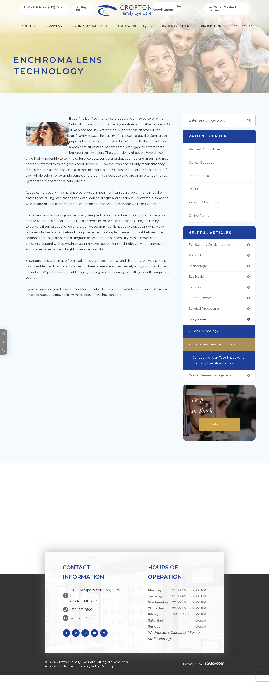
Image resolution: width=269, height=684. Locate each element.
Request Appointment (207, 149)
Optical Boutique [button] (135, 26)
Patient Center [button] (177, 26)
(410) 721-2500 (81, 613)
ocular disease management (213, 384)
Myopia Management (90, 26)
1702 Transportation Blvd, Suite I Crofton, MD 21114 (95, 601)
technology (198, 267)
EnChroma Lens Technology (216, 347)
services (195, 289)
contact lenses (201, 300)
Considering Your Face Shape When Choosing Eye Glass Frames (217, 366)
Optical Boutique (203, 163)
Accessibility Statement (64, 675)
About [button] (28, 26)
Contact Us (243, 26)
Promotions (212, 26)
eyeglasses (198, 322)
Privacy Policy (96, 675)
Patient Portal (200, 176)
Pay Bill (195, 189)
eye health (198, 278)
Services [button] (53, 26)
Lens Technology (207, 334)
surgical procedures (205, 311)
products (196, 256)
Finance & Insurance (206, 202)
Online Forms (200, 216)
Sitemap (116, 675)
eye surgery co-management (214, 245)
